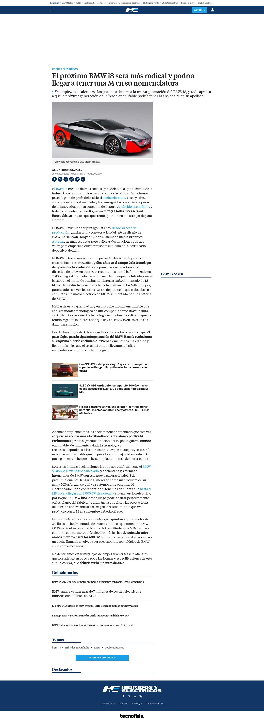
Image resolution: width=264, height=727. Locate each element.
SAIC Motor (67, 3)
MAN (78, 3)
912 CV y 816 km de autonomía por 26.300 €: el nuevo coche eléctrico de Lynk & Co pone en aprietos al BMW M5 (113, 389)
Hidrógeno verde (151, 3)
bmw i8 (56, 647)
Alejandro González (67, 170)
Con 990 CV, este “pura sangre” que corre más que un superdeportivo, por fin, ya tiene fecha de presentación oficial (113, 368)
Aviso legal (136, 704)
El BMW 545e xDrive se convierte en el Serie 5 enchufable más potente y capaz (95, 606)
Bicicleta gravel (188, 3)
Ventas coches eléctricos (95, 3)
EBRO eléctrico (205, 3)
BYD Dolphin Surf (170, 3)
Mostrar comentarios (102, 658)
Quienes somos (106, 704)
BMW (97, 647)
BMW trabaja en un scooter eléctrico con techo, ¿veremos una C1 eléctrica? (92, 625)
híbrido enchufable (135, 207)
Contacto (122, 704)
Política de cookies (155, 704)
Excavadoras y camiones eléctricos (124, 3)
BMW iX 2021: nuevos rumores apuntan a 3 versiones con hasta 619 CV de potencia (98, 582)
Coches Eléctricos (66, 69)
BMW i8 (61, 189)
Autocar (58, 242)
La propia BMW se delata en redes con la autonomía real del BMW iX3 (90, 615)
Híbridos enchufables (77, 647)
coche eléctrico (114, 198)
